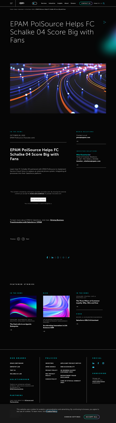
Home (11, 9)
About (67, 3)
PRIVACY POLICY (52, 370)
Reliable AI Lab (16, 374)
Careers (73, 3)
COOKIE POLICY (51, 379)
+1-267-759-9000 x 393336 (87, 159)
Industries (52, 3)
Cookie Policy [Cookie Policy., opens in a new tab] (51, 411)
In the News (28, 9)
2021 (33, 9)
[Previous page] (15, 239)
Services (44, 3)
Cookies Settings (72, 417)
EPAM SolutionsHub (16, 389)
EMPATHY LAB (15, 367)
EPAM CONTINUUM (16, 363)
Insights (59, 3)
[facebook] (47, 257)
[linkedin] (52, 257)
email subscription (98, 381)
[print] (58, 257)
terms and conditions (37, 193)
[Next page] (25, 239)
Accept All (91, 417)
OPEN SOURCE (51, 367)
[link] (68, 257)
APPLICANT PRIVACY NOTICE (71, 363)
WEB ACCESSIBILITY (68, 367)
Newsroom (21, 9)
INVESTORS (50, 363)
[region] (58, 413)
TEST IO (13, 370)
